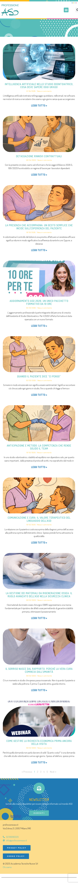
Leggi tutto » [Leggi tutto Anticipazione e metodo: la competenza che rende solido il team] (39, 467)
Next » (53, 771)
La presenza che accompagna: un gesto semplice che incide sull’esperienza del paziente (39, 227)
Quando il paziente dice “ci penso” (39, 376)
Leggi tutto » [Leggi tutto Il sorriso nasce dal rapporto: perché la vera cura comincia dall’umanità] (39, 690)
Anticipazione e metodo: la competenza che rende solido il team (39, 447)
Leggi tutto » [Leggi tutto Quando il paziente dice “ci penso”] (39, 394)
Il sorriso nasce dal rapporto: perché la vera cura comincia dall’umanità (39, 670)
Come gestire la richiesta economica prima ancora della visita (39, 742)
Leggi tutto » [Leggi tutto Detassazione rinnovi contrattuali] (39, 174)
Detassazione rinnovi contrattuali (39, 156)
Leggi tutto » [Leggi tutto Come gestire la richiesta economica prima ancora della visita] (39, 762)
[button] (66, 10)
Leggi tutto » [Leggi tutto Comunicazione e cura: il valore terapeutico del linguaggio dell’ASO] (39, 542)
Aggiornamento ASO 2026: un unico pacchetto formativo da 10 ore (39, 302)
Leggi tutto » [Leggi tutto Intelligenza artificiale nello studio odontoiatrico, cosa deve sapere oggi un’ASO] (39, 105)
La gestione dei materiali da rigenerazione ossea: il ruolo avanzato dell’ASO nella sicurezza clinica (39, 595)
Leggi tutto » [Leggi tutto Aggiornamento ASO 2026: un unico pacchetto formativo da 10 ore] (39, 325)
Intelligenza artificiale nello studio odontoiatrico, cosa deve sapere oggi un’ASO (39, 86)
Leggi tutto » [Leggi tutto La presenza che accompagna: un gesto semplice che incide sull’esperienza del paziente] (39, 250)
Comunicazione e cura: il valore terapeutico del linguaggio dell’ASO (39, 519)
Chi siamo (7, 867)
